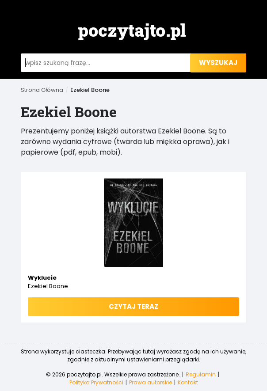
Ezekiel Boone (48, 286)
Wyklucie (42, 277)
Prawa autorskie (150, 382)
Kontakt (188, 382)
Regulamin (201, 374)
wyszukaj (218, 62)
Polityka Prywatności (96, 382)
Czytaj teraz (133, 306)
